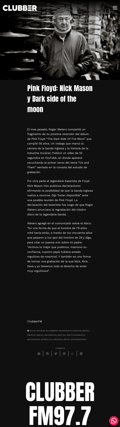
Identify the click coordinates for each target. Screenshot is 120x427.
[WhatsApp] (113, 420)
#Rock (67, 339)
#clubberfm (52, 331)
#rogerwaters (78, 339)
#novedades (33, 339)
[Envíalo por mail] (39, 353)
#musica (31, 335)
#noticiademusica (76, 335)
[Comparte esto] (47, 353)
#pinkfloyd (46, 339)
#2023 (33, 331)
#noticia (62, 335)
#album (41, 331)
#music (85, 331)
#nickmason (50, 335)
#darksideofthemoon (70, 331)
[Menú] (115, 8)
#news (40, 335)
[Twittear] (56, 353)
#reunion (58, 339)
